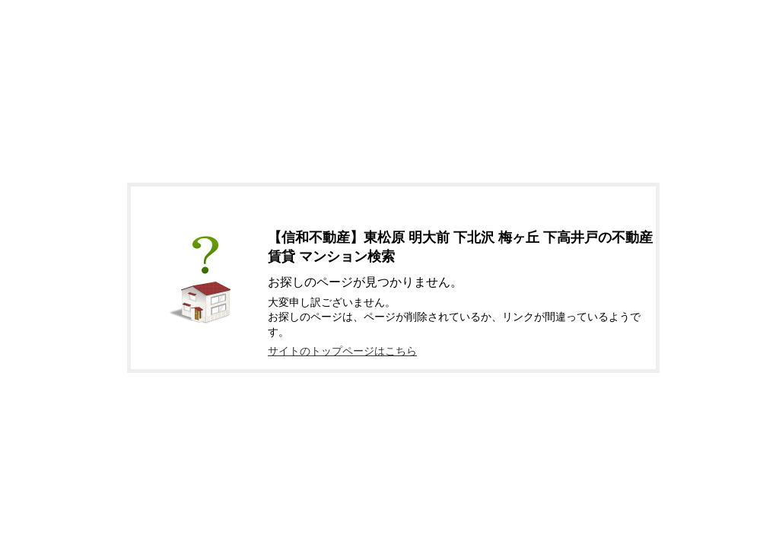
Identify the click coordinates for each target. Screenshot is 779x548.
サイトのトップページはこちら (342, 351)
